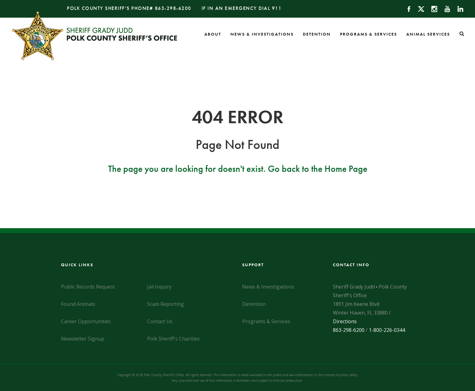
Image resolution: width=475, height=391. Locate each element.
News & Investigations (262, 34)
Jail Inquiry (159, 286)
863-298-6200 (173, 8)
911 (277, 8)
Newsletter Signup (82, 338)
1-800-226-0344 (387, 330)
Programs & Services (368, 34)
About (212, 34)
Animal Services (428, 34)
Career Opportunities (86, 321)
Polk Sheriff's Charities (173, 338)
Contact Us (159, 321)
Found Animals (78, 304)
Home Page (346, 169)
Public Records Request (88, 286)
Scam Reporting (165, 304)
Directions (345, 321)
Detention (317, 34)
